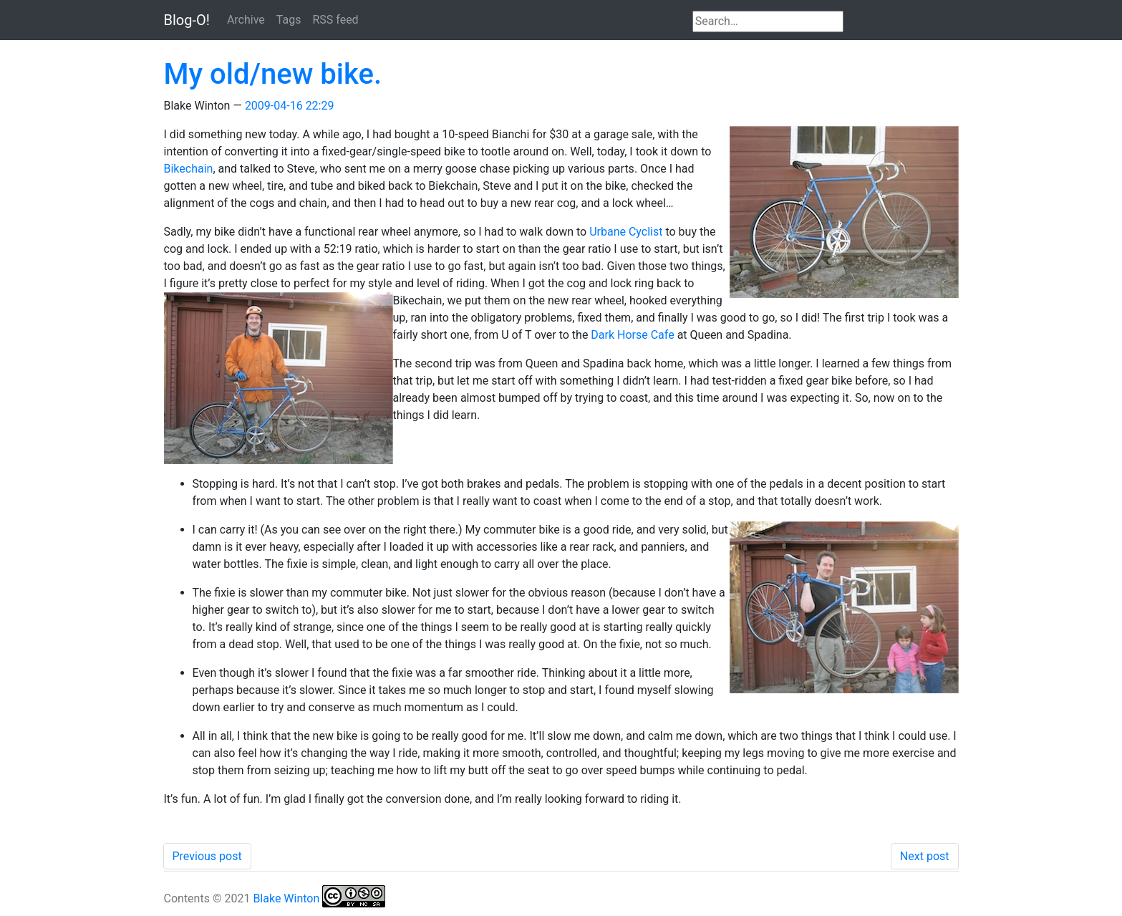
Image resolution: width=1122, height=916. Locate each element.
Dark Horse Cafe (632, 335)
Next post (924, 856)
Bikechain (188, 168)
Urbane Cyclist (625, 231)
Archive (246, 19)
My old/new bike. (273, 74)
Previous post (207, 856)
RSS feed (335, 19)
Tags (288, 19)
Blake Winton (286, 898)
